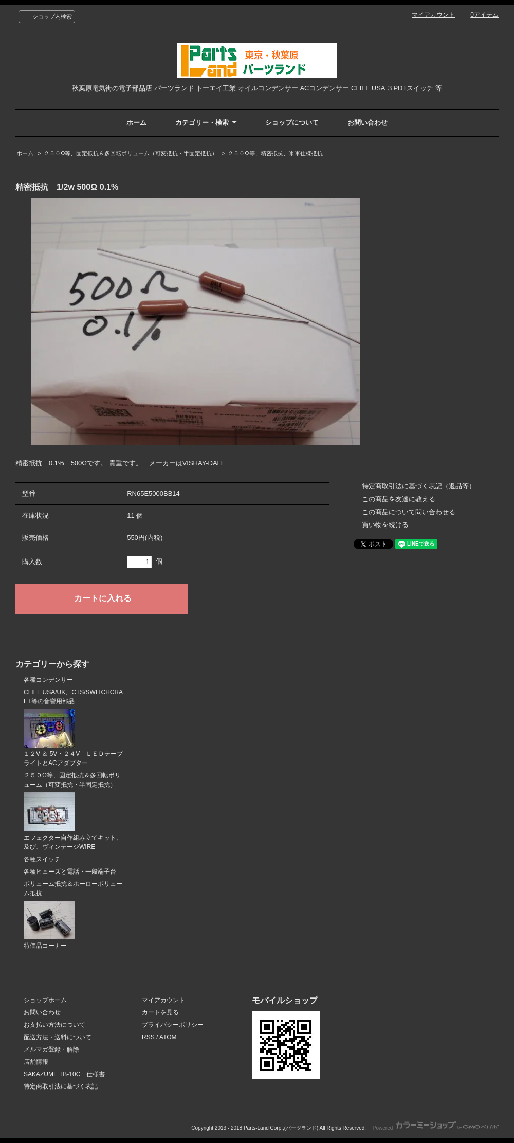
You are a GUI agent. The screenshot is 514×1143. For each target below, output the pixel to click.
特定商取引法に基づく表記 (61, 1086)
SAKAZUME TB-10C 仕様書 (64, 1074)
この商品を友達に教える (398, 499)
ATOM (168, 1037)
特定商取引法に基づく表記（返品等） (418, 486)
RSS (148, 1037)
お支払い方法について (54, 1024)
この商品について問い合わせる (408, 512)
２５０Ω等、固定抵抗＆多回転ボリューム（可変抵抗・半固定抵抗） (130, 153)
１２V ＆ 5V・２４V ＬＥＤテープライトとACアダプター (73, 738)
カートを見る (160, 1012)
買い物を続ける (385, 525)
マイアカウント (433, 15)
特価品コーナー (49, 925)
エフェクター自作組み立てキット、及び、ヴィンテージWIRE (73, 821)
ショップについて (292, 122)
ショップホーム (45, 1000)
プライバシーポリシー (173, 1024)
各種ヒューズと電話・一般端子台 (70, 871)
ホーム (136, 122)
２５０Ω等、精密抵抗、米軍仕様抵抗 (275, 153)
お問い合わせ (367, 122)
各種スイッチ (42, 859)
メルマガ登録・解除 (51, 1049)
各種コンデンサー (48, 679)
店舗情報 (36, 1061)
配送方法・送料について (57, 1037)
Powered (436, 1128)
